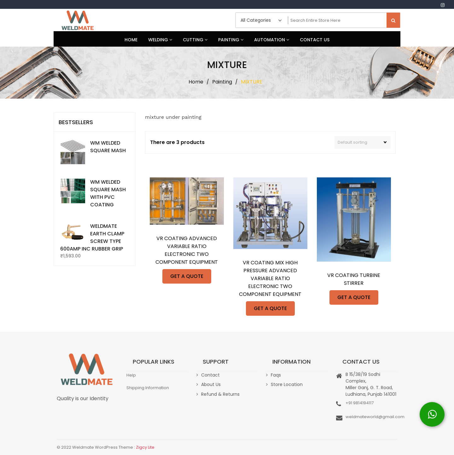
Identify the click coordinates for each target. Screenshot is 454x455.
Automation (271, 40)
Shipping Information (147, 388)
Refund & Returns (220, 394)
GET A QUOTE (186, 276)
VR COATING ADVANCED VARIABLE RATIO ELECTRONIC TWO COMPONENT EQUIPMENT (186, 250)
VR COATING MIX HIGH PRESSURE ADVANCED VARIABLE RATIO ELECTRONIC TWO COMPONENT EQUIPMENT (270, 278)
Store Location (287, 384)
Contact (210, 375)
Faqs (276, 375)
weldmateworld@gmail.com (375, 417)
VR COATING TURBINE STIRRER (353, 279)
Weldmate (77, 20)
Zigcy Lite (145, 447)
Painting (230, 40)
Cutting (195, 40)
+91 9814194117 (360, 403)
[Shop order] (363, 142)
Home (131, 40)
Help (131, 375)
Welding (160, 40)
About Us (211, 384)
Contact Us (314, 40)
